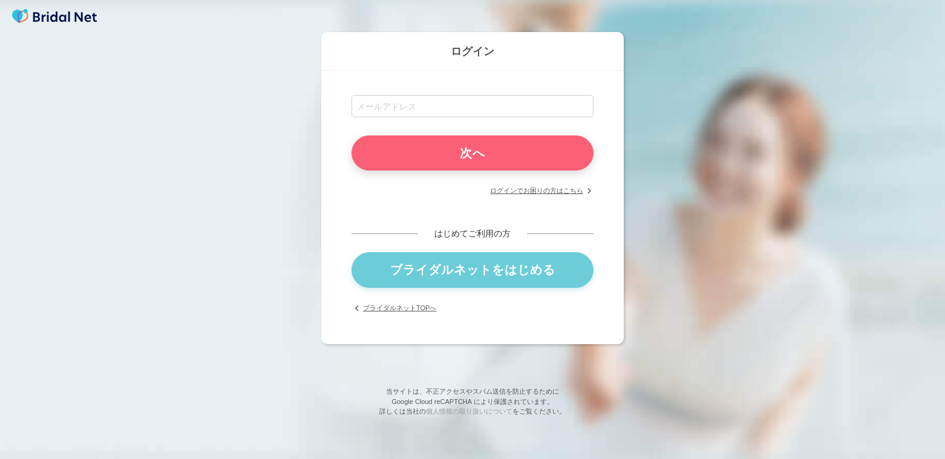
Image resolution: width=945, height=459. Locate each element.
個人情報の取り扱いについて (469, 411)
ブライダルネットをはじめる (472, 269)
